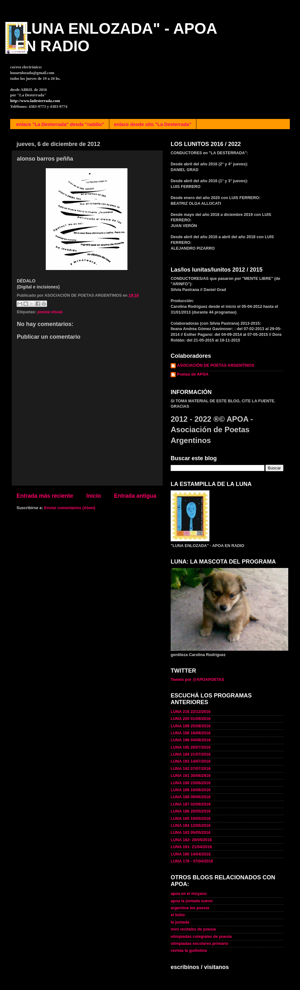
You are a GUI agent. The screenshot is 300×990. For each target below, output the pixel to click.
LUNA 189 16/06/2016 (191, 790)
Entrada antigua (135, 496)
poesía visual (49, 312)
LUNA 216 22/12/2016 (191, 712)
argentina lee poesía (190, 908)
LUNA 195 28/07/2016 (191, 747)
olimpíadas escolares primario (199, 943)
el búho (178, 915)
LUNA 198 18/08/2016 (191, 733)
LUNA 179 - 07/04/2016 (192, 861)
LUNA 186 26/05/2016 (191, 811)
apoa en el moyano (189, 893)
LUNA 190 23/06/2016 (191, 783)
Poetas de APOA (192, 374)
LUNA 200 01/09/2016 (191, 719)
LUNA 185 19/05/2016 (191, 818)
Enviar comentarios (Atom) (69, 508)
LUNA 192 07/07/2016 (191, 768)
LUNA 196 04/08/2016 (191, 740)
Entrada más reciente (45, 496)
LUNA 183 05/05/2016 (191, 832)
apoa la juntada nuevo (192, 901)
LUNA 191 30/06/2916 (191, 775)
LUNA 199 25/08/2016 (191, 726)
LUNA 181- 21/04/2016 (191, 847)
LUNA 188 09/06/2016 (191, 797)
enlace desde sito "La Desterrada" (153, 124)
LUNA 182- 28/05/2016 (191, 840)
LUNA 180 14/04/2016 (191, 854)
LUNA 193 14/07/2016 (191, 761)
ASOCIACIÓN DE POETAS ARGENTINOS (215, 365)
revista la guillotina (189, 950)
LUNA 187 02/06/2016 (191, 804)
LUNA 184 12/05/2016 (191, 825)
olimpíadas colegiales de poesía (201, 936)
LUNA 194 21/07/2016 (191, 754)
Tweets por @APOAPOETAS (197, 679)
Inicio (93, 496)
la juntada (180, 922)
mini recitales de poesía (193, 929)
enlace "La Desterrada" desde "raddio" (60, 124)
